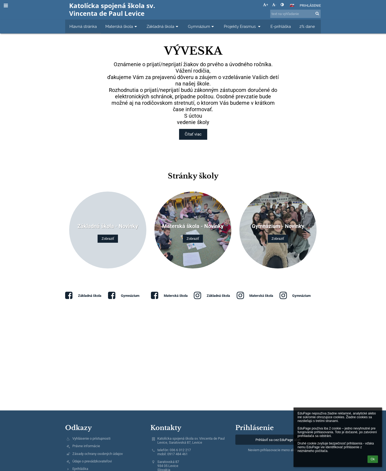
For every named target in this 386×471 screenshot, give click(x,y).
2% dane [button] (307, 26)
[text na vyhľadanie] (295, 13)
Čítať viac (193, 134)
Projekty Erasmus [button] (243, 26)
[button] (292, 5)
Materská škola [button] (121, 26)
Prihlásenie (310, 5)
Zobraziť (108, 239)
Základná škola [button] (163, 26)
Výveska (193, 50)
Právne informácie (86, 446)
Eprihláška (80, 469)
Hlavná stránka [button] (83, 26)
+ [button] (265, 5)
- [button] (274, 5)
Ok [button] (373, 459)
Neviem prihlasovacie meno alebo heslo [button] (278, 450)
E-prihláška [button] (280, 26)
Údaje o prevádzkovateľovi (92, 461)
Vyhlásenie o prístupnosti (91, 438)
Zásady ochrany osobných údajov (97, 454)
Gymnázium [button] (201, 26)
